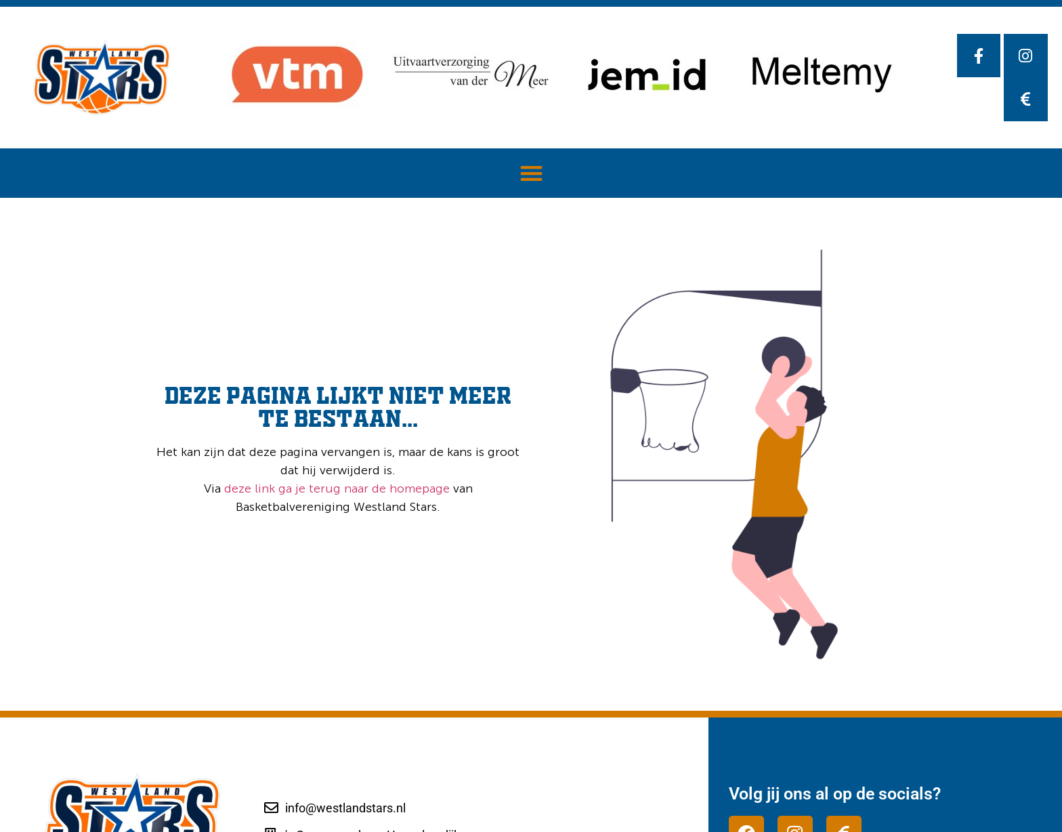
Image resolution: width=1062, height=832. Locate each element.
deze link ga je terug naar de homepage (335, 488)
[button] (531, 173)
